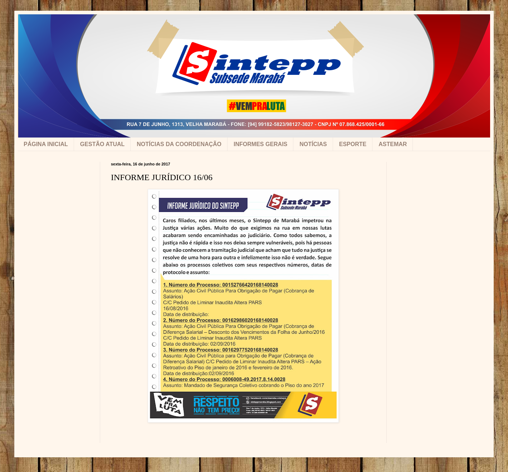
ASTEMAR (392, 144)
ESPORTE (352, 144)
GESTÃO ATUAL (102, 144)
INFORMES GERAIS (260, 144)
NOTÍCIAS (313, 144)
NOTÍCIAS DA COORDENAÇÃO (179, 144)
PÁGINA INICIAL (46, 144)
